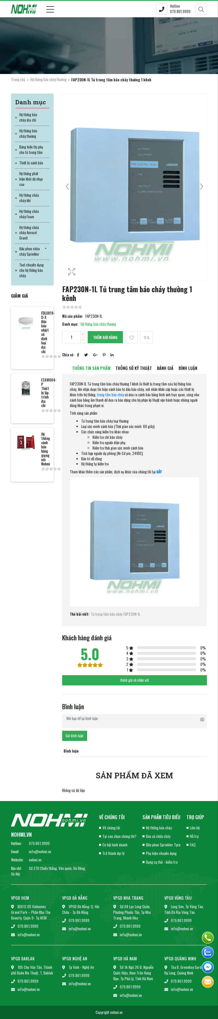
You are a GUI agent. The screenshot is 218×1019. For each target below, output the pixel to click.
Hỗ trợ (194, 836)
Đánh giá (165, 368)
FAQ (193, 845)
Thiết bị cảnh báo (31, 163)
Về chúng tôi (111, 828)
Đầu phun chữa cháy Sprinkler (29, 251)
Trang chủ (18, 79)
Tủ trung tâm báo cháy (106, 614)
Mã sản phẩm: (72, 316)
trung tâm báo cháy (110, 394)
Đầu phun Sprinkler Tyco (163, 845)
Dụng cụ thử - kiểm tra (162, 862)
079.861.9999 (39, 843)
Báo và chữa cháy (158, 836)
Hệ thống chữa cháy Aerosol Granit (29, 233)
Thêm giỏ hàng (105, 337)
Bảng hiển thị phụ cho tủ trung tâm (31, 149)
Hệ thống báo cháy (159, 828)
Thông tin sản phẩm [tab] (91, 368)
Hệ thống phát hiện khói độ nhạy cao (31, 179)
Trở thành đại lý (113, 853)
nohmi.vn (35, 860)
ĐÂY (159, 471)
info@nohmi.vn (40, 851)
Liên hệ (195, 828)
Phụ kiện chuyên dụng (161, 853)
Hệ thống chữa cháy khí (29, 197)
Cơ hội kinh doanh (114, 845)
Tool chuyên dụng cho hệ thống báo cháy (31, 270)
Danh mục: (70, 324)
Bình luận (188, 368)
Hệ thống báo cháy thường (48, 79)
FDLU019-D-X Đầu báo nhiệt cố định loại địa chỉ (48, 332)
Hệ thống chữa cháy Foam (29, 214)
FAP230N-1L (131, 614)
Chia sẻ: (68, 354)
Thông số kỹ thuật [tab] (134, 368)
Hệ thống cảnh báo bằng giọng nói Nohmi (45, 449)
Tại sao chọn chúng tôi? (119, 836)
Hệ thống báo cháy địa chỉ (28, 117)
